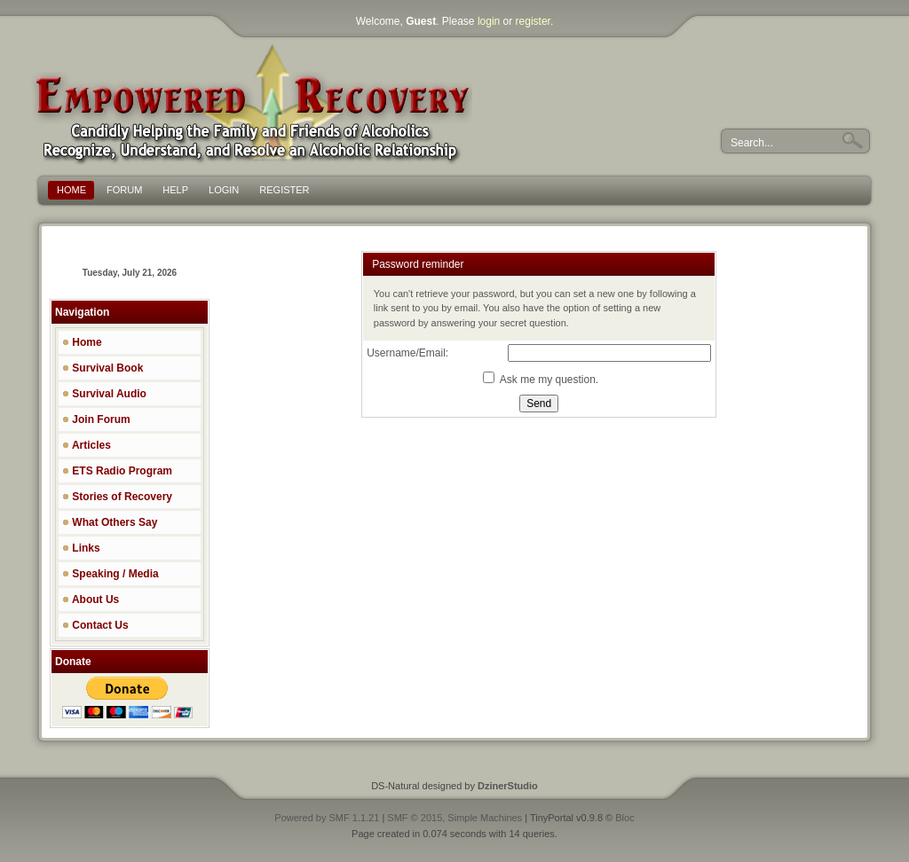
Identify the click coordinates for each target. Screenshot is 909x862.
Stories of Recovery (117, 496)
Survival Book (102, 368)
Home (82, 342)
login (489, 21)
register (533, 21)
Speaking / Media (110, 574)
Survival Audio (104, 394)
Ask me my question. (540, 379)
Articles (86, 445)
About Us (90, 599)
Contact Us (95, 625)
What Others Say (109, 522)
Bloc (624, 817)
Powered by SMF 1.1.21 (326, 817)
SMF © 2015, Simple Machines (454, 817)
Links (81, 548)
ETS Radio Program (117, 471)
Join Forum (96, 419)
